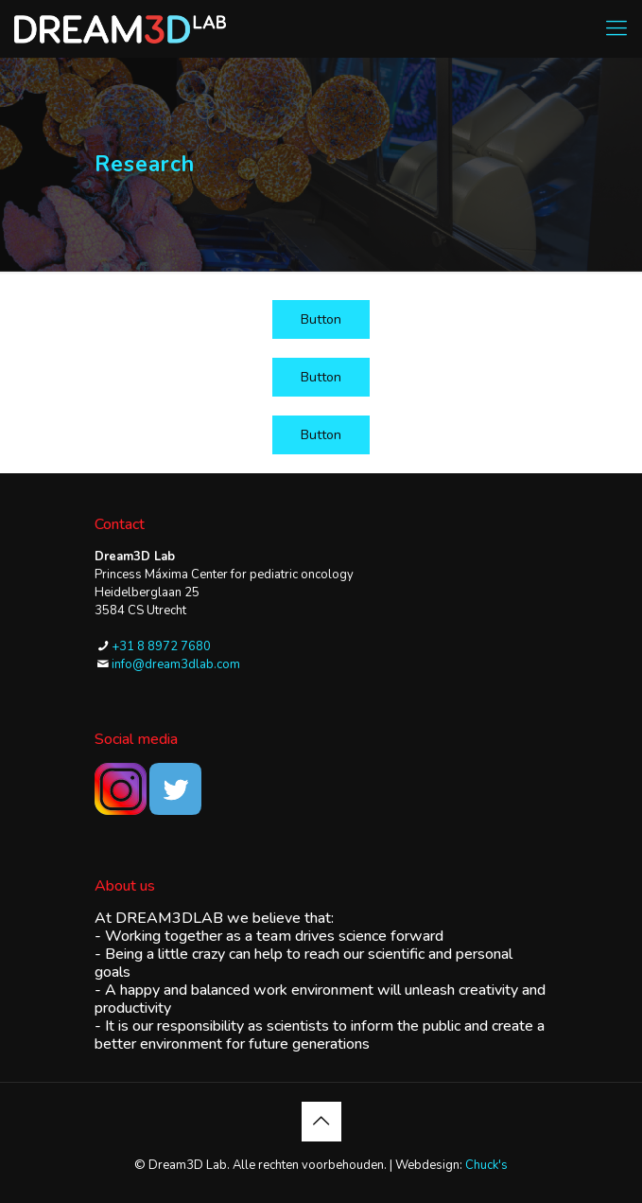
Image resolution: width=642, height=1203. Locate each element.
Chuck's (486, 1165)
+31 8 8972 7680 (161, 646)
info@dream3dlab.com (176, 664)
